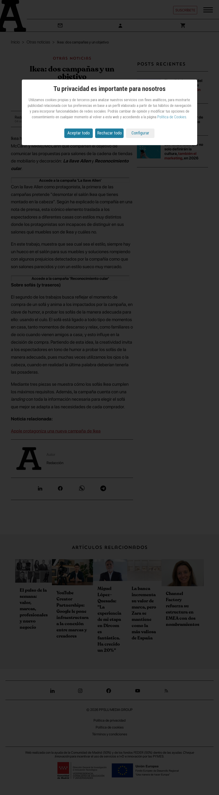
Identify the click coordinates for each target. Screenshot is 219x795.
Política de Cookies (171, 117)
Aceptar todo (78, 132)
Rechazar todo (109, 132)
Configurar (140, 132)
